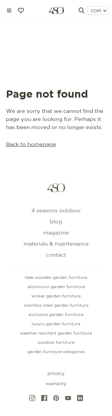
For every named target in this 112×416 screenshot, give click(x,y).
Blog (56, 222)
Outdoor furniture (56, 342)
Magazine (56, 233)
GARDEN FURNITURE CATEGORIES (56, 352)
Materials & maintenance (56, 244)
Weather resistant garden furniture (56, 333)
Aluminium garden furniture (56, 287)
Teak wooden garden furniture (56, 277)
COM (98, 11)
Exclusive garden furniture (56, 315)
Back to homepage (31, 144)
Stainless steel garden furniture (56, 305)
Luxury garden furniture (56, 324)
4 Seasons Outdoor (56, 210)
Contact (56, 255)
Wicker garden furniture (56, 296)
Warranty (56, 384)
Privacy (56, 373)
